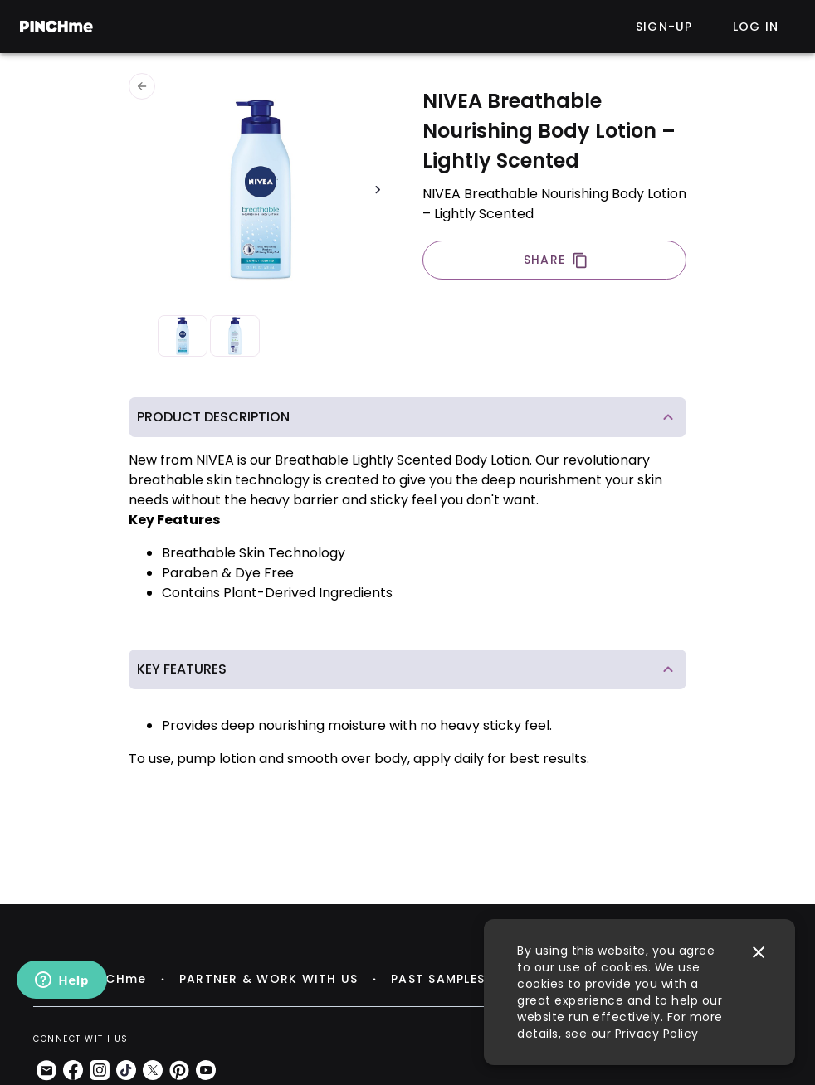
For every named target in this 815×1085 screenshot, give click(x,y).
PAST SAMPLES (438, 979)
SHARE (556, 260)
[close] (758, 952)
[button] (407, 417)
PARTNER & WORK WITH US (269, 979)
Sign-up (664, 26)
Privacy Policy (657, 1033)
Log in (756, 26)
